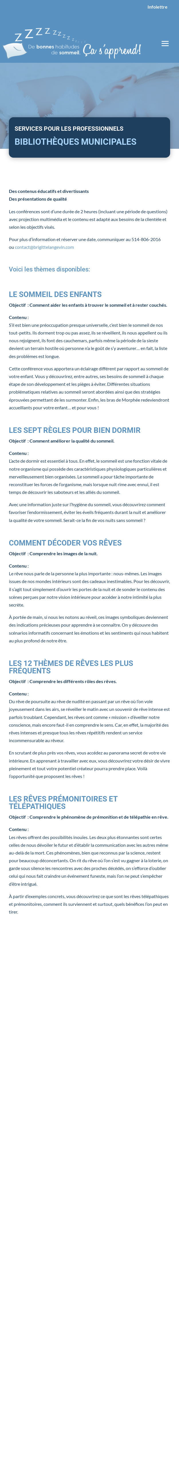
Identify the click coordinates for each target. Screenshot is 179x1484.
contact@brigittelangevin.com (44, 247)
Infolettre (157, 6)
